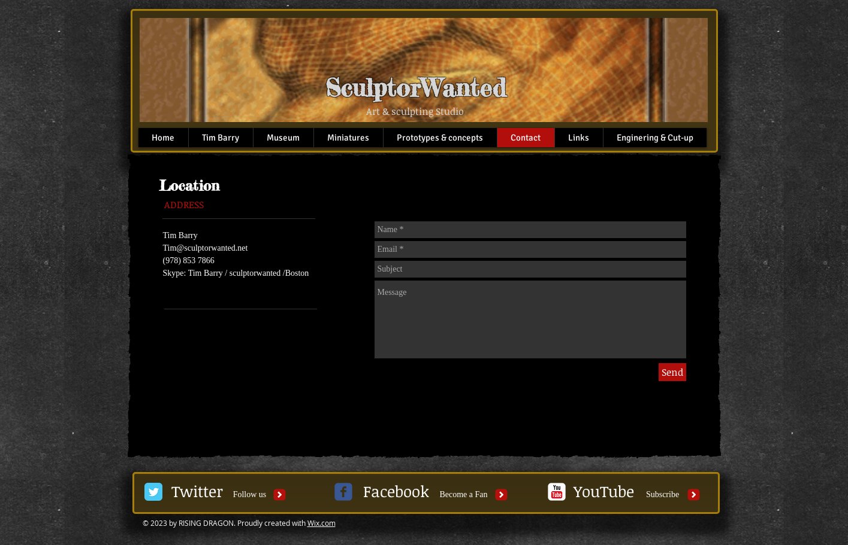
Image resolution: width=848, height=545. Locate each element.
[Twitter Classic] (153, 492)
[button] (250, 494)
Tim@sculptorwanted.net (205, 247)
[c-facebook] (343, 492)
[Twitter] (197, 491)
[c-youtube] (557, 492)
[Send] (672, 372)
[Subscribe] (663, 494)
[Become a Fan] (463, 494)
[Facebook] (396, 491)
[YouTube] (604, 491)
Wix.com (321, 523)
